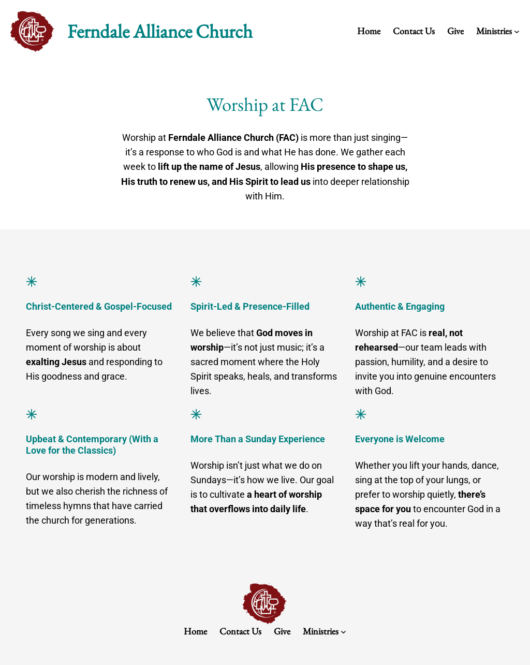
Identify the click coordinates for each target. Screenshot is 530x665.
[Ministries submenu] (517, 31)
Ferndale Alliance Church (160, 31)
